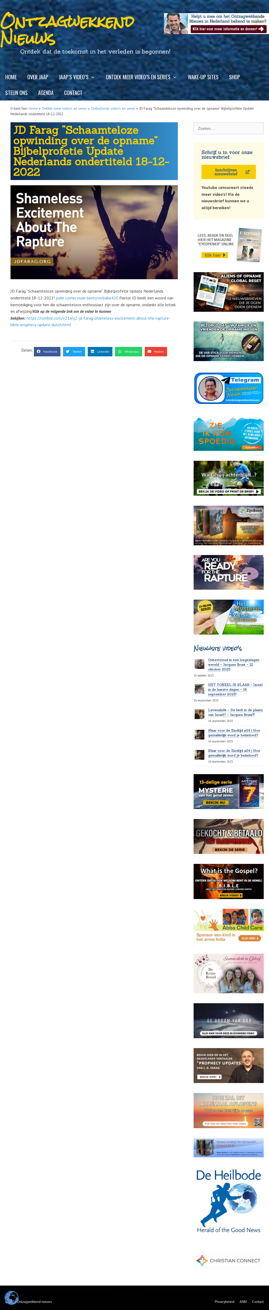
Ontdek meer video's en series (64, 108)
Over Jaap (37, 77)
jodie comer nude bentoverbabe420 (87, 297)
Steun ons (16, 93)
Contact (73, 93)
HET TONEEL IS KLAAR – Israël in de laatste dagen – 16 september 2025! (235, 689)
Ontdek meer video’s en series (144, 77)
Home (11, 77)
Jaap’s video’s (80, 77)
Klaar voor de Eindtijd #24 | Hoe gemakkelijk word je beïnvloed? (234, 753)
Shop (234, 77)
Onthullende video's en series (113, 108)
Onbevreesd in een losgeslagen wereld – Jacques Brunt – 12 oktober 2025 (233, 664)
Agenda (46, 93)
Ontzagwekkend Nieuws (67, 30)
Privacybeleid (224, 1302)
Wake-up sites (203, 77)
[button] (47, 351)
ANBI (243, 1302)
